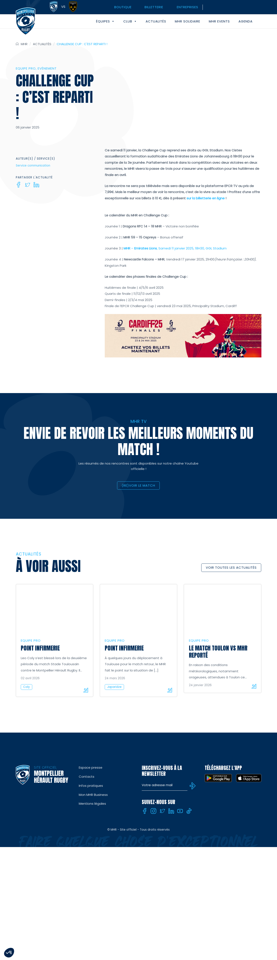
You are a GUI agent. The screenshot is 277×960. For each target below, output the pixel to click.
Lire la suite (86, 690)
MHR (24, 44)
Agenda (245, 21)
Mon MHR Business (93, 794)
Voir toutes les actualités (231, 567)
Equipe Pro (26, 68)
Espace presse (90, 767)
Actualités (156, 21)
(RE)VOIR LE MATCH (138, 485)
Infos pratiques (91, 785)
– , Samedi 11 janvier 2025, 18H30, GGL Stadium (175, 248)
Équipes (105, 21)
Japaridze (114, 687)
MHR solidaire (187, 21)
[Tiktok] (189, 811)
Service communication (33, 165)
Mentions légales (92, 803)
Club (130, 21)
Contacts (86, 776)
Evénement (47, 68)
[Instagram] (153, 811)
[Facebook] (18, 184)
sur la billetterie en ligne (206, 198)
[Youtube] (180, 811)
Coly (26, 687)
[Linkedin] (36, 184)
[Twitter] (27, 184)
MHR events (219, 21)
